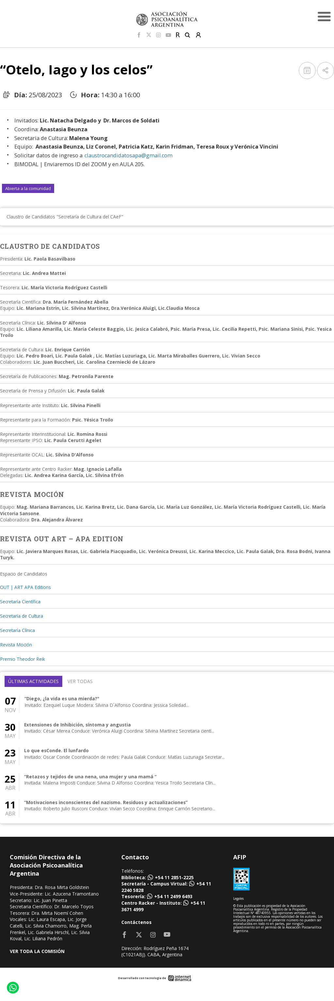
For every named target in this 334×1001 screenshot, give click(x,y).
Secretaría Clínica (17, 630)
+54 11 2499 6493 (173, 896)
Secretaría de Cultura (21, 616)
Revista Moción (16, 645)
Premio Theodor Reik (22, 659)
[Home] (167, 19)
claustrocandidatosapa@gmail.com (128, 155)
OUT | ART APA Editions (25, 587)
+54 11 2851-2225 (174, 877)
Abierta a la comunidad (28, 188)
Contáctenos (136, 922)
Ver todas (80, 681)
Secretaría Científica (20, 601)
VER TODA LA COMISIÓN (37, 951)
